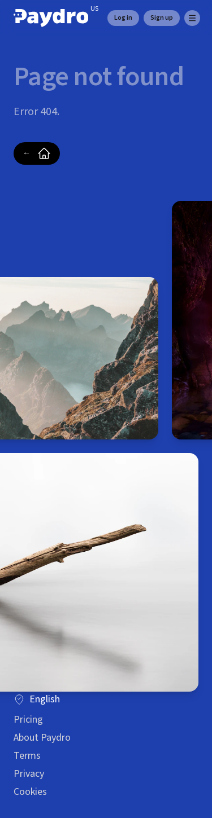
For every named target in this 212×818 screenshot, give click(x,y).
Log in (123, 18)
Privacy (29, 774)
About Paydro (42, 738)
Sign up (161, 18)
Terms (27, 756)
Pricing (28, 720)
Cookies (30, 792)
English (37, 699)
